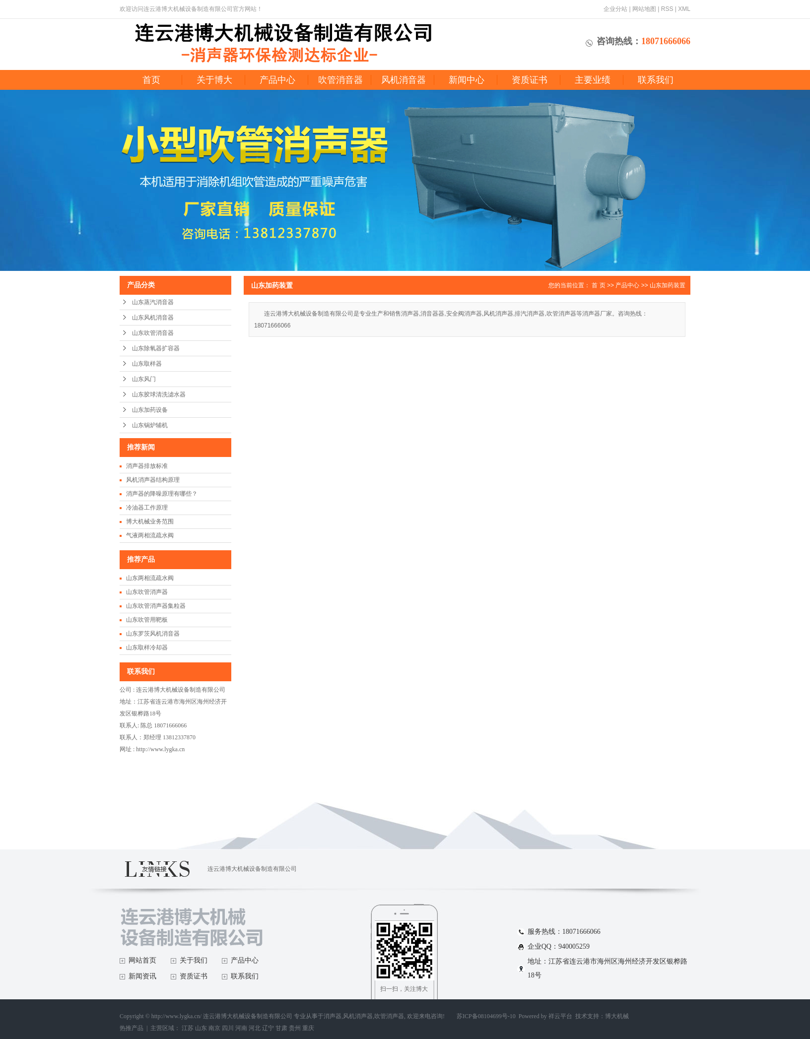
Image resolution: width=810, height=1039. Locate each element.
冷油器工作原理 (147, 507)
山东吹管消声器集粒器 (156, 605)
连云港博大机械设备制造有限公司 (252, 868)
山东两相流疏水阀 (150, 578)
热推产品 (131, 1028)
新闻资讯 (142, 976)
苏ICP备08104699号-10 (486, 1016)
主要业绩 (592, 80)
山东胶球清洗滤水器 (159, 394)
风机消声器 (358, 1016)
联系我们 (656, 80)
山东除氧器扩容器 (156, 348)
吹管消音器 (340, 80)
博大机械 (617, 1016)
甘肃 (281, 1028)
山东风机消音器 (153, 317)
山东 (201, 1028)
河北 (255, 1028)
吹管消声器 (389, 1016)
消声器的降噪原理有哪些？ (162, 493)
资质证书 (529, 80)
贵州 (295, 1028)
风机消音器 (403, 80)
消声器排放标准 (147, 465)
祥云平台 (560, 1016)
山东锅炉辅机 (150, 425)
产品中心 (277, 80)
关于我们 (193, 960)
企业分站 (615, 8)
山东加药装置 (667, 285)
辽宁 (268, 1028)
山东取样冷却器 (147, 647)
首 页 (598, 285)
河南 (241, 1028)
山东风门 (144, 379)
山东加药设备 (150, 409)
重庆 (308, 1028)
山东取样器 (147, 363)
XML (684, 8)
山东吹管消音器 (153, 332)
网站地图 (644, 8)
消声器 (332, 1016)
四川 (228, 1028)
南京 (214, 1028)
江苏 (188, 1028)
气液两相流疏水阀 (150, 535)
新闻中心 (466, 80)
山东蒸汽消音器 (153, 302)
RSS (667, 8)
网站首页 (142, 960)
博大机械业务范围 (150, 521)
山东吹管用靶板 (147, 619)
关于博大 (214, 80)
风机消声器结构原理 (153, 479)
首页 (151, 80)
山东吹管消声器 (147, 591)
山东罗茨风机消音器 (153, 633)
